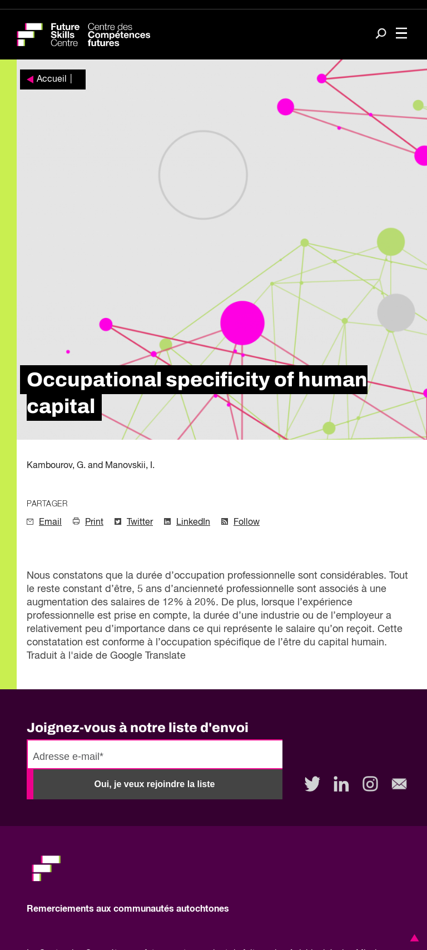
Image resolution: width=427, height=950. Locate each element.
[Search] (381, 34)
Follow (247, 522)
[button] (412, 938)
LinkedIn (193, 522)
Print (94, 522)
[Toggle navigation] (401, 34)
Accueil (52, 79)
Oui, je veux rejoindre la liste (155, 784)
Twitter (140, 522)
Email (50, 522)
